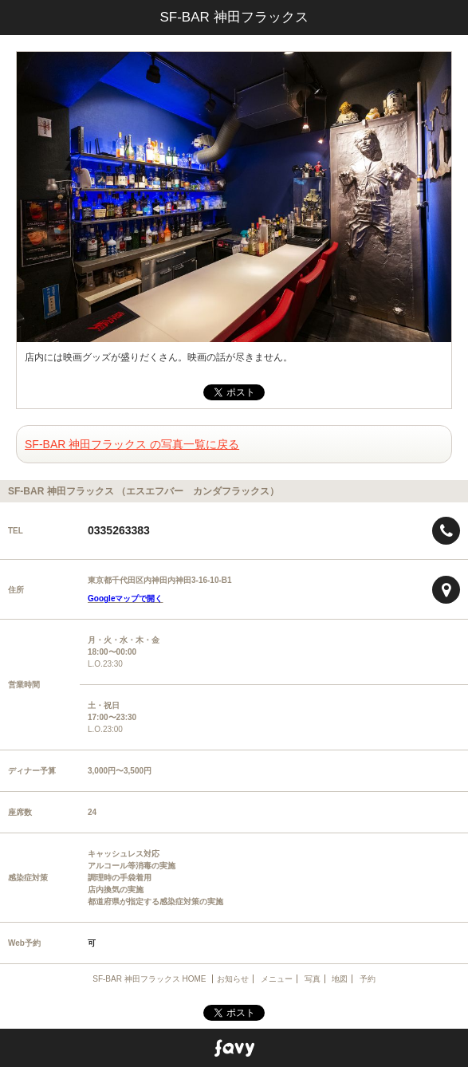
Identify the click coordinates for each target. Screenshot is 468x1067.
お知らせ (233, 978)
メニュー (277, 978)
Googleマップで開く (125, 598)
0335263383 (119, 530)
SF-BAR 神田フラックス (233, 17)
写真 (313, 978)
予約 (368, 978)
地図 (340, 978)
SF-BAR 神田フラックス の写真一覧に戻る (132, 444)
